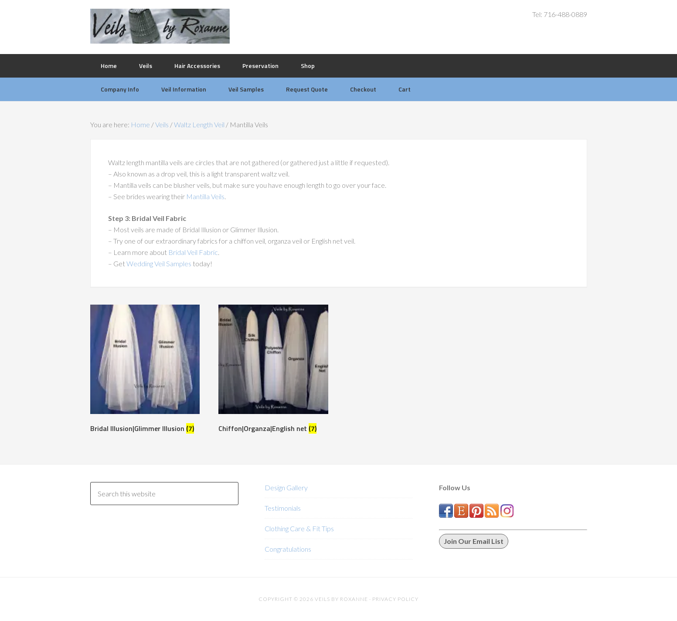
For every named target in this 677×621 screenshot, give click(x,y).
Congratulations (288, 549)
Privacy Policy (395, 599)
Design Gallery (286, 487)
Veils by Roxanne (160, 26)
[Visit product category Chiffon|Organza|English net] (273, 371)
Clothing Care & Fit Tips (299, 528)
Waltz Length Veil (199, 124)
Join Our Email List (473, 541)
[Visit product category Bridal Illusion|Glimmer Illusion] (145, 371)
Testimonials (283, 508)
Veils (162, 124)
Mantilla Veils (205, 196)
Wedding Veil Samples (158, 263)
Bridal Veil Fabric (193, 252)
